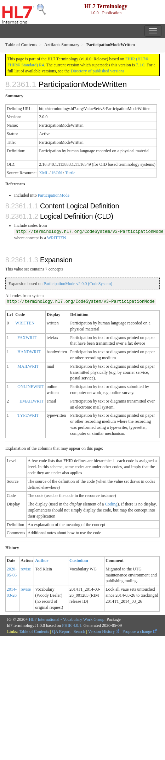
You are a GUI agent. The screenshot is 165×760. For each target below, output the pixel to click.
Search (79, 631)
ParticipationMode (53, 195)
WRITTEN (56, 237)
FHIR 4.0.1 (71, 625)
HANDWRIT (28, 351)
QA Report (61, 631)
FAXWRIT (26, 337)
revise (26, 569)
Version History (104, 631)
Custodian (78, 560)
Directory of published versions (98, 71)
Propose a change (140, 631)
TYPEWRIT (28, 415)
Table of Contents (34, 631)
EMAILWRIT (31, 401)
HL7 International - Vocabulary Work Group (66, 619)
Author (41, 560)
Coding (111, 504)
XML (43, 172)
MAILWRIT (28, 366)
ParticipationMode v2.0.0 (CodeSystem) (78, 283)
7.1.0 (140, 64)
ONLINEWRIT (30, 386)
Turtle (70, 172)
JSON (57, 172)
